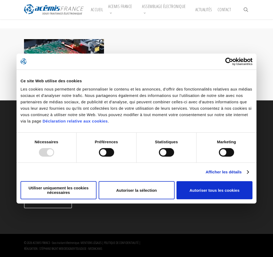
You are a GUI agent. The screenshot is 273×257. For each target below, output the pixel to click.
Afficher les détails (224, 172)
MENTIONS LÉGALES (91, 242)
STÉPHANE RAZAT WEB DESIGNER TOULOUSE (62, 248)
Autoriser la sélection (136, 190)
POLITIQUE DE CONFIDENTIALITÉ (121, 242)
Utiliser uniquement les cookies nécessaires (59, 190)
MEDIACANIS (95, 248)
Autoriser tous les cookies (215, 190)
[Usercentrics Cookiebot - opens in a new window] (229, 62)
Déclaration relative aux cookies (75, 121)
